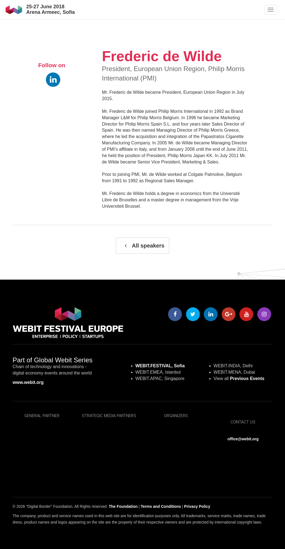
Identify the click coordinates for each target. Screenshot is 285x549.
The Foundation (123, 506)
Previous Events (247, 378)
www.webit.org (28, 382)
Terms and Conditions (161, 506)
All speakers (142, 246)
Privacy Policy (197, 506)
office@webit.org (243, 439)
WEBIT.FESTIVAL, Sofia (160, 365)
